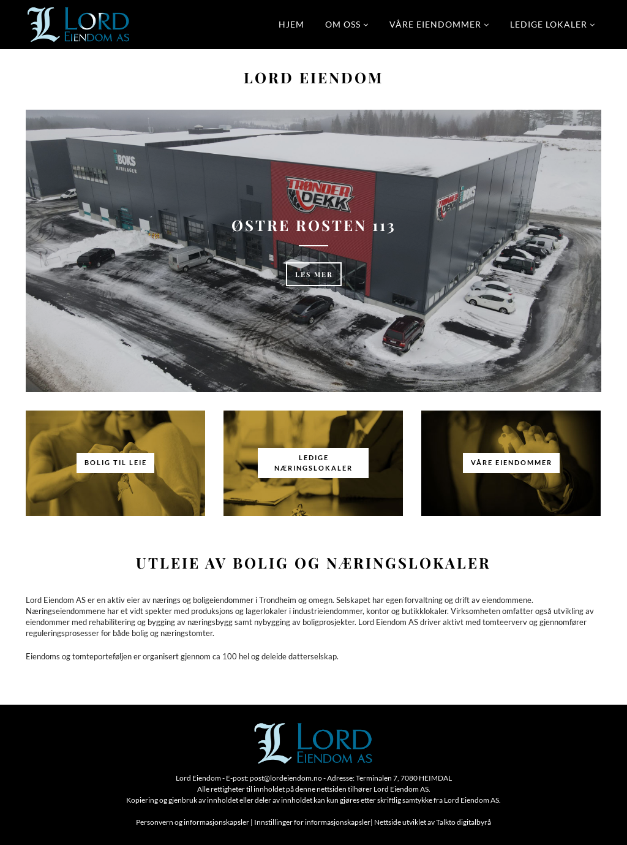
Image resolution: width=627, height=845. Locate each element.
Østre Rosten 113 (313, 225)
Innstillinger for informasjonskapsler (312, 822)
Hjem (291, 24)
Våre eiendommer (435, 24)
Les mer (314, 274)
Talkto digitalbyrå (463, 822)
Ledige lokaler (548, 24)
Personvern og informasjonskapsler (192, 822)
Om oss (343, 24)
